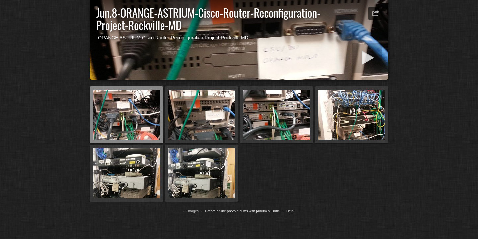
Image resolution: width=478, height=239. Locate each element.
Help (290, 211)
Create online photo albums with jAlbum (236, 211)
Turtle (275, 211)
